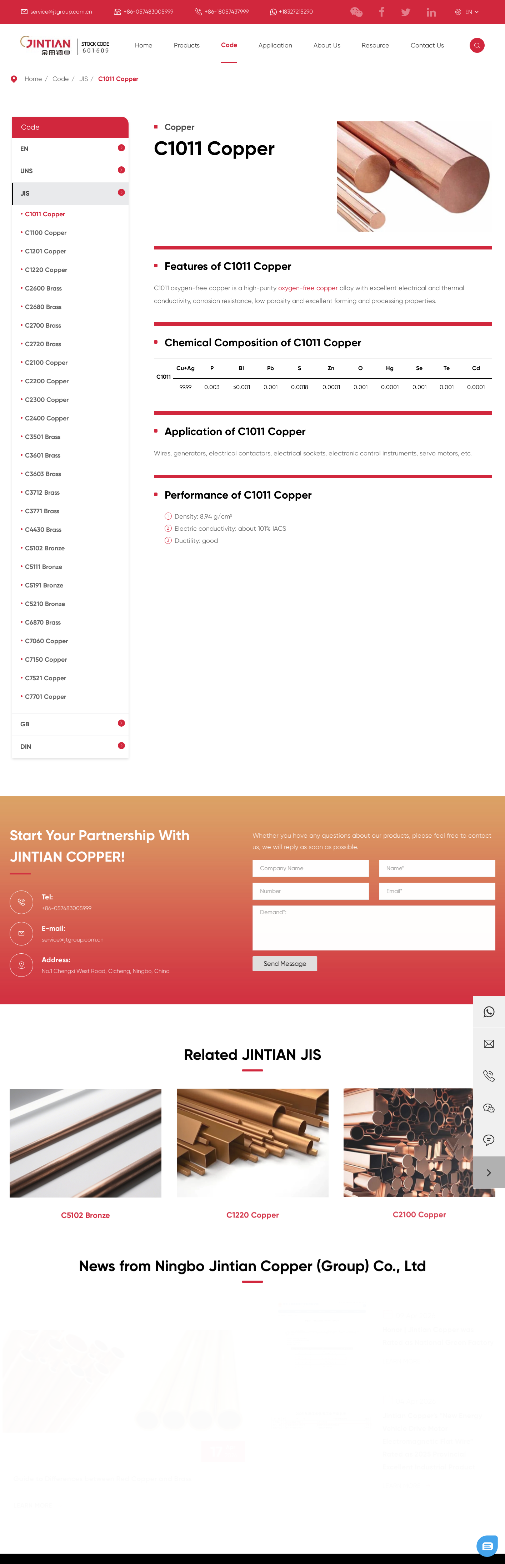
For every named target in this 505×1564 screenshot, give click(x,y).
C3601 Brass (42, 455)
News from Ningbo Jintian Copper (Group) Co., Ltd (252, 1269)
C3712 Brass (42, 492)
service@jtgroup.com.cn (61, 11)
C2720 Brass (43, 344)
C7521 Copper (45, 678)
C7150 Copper (46, 660)
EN (24, 149)
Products (187, 45)
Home (143, 45)
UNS (26, 171)
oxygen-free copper (308, 288)
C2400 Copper (47, 418)
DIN (25, 747)
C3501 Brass (42, 437)
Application (275, 45)
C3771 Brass (42, 511)
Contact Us (427, 45)
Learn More (41, 1505)
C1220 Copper (46, 270)
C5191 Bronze (44, 585)
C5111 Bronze (43, 567)
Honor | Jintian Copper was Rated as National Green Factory (435, 1336)
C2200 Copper (47, 381)
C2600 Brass (43, 288)
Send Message (289, 963)
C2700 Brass (43, 325)
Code (229, 45)
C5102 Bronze (45, 548)
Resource (375, 45)
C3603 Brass (43, 474)
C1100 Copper (45, 233)
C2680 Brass (43, 307)
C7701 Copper (45, 697)
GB (24, 724)
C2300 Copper (47, 400)
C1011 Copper (118, 79)
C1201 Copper (45, 251)
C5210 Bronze (45, 604)
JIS (83, 78)
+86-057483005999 (148, 11)
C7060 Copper (46, 641)
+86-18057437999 (227, 11)
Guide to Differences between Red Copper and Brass (105, 1478)
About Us (327, 45)
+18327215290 (296, 11)
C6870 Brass (43, 622)
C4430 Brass (43, 530)
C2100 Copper (46, 363)
